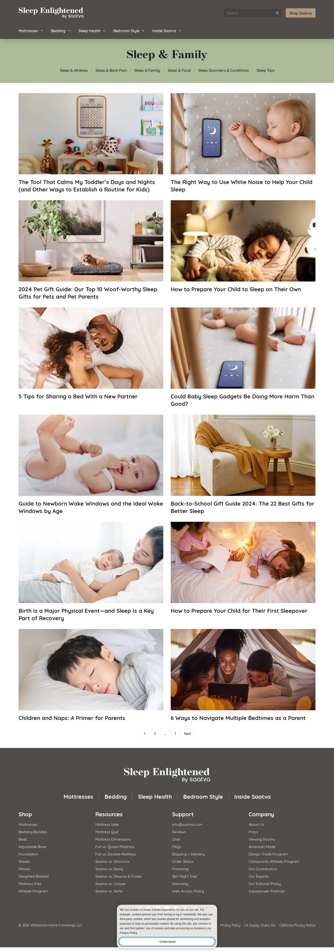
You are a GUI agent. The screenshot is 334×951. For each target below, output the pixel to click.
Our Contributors (263, 868)
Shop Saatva (300, 13)
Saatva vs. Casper (110, 883)
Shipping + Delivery (188, 853)
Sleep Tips (265, 70)
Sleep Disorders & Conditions (223, 70)
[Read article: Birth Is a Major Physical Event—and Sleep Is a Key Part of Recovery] (91, 572)
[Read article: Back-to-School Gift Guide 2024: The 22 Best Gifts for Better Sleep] (243, 464)
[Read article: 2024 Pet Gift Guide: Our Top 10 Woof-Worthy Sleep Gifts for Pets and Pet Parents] (91, 250)
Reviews (179, 831)
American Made (262, 846)
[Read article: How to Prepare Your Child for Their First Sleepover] (243, 568)
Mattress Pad (30, 883)
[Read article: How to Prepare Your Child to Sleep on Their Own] (243, 246)
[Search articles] (253, 13)
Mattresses (31, 30)
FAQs (176, 846)
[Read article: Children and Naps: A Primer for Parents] (91, 675)
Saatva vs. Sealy (109, 868)
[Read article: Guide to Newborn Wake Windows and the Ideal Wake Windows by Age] (91, 464)
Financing (180, 868)
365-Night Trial (184, 875)
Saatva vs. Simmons (112, 861)
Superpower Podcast (267, 890)
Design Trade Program (268, 853)
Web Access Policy (188, 890)
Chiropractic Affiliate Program (274, 861)
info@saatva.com (187, 824)
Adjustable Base (32, 846)
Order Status (183, 861)
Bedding (61, 30)
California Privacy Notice (297, 925)
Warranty (180, 883)
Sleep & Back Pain (111, 70)
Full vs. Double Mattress (115, 853)
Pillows (24, 868)
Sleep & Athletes (74, 70)
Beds (23, 838)
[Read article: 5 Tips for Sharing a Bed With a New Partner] (91, 353)
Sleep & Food (179, 70)
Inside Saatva (167, 30)
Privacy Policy (230, 925)
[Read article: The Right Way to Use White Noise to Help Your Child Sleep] (243, 143)
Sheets (24, 861)
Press (253, 831)
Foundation (28, 853)
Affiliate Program (33, 890)
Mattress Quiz (107, 831)
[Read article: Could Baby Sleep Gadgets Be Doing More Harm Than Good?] (243, 357)
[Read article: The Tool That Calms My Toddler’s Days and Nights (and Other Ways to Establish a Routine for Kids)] (91, 143)
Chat (176, 838)
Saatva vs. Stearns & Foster (118, 875)
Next (187, 733)
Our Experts (259, 875)
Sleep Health (92, 30)
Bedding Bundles (33, 831)
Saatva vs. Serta (109, 890)
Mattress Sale (107, 824)
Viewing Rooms (262, 838)
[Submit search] (277, 13)
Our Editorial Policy (265, 883)
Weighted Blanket (34, 875)
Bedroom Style (129, 30)
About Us (256, 824)
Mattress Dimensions (113, 838)
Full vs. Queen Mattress (115, 846)
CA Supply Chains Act (260, 925)
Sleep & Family (147, 70)
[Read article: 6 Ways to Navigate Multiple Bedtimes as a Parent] (243, 675)
